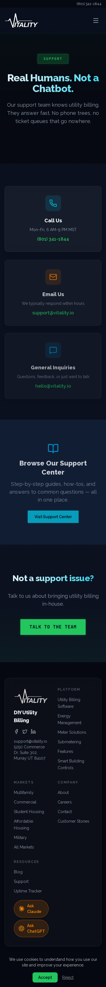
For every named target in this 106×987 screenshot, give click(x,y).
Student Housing (29, 811)
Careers (65, 802)
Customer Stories (73, 821)
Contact (65, 811)
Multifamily (24, 792)
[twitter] (24, 731)
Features (65, 751)
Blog (18, 872)
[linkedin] (33, 731)
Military (20, 837)
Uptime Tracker (28, 891)
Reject (67, 977)
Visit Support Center (53, 518)
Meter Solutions (72, 732)
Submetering (69, 742)
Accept (45, 977)
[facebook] (16, 731)
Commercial (25, 802)
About (63, 792)
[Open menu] (95, 20)
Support (21, 881)
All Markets (24, 847)
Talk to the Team (52, 627)
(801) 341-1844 (89, 4)
